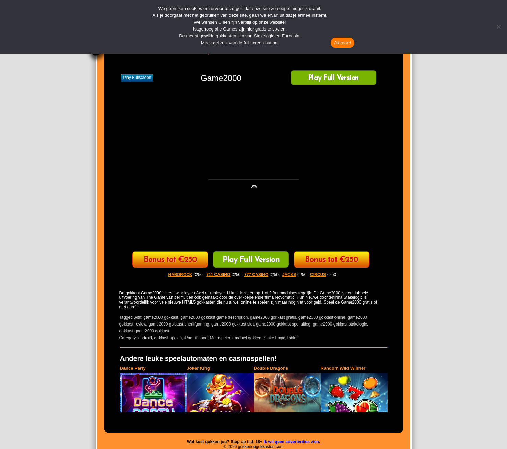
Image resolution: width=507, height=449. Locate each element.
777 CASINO (256, 274)
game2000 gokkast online (321, 317)
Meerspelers (221, 337)
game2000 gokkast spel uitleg (283, 324)
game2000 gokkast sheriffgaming (179, 324)
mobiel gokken (248, 337)
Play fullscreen (137, 77)
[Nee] (498, 26)
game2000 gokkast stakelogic (340, 324)
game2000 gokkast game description (214, 317)
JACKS (289, 274)
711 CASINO (218, 274)
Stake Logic (274, 337)
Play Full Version (333, 78)
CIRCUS (318, 274)
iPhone (201, 337)
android (145, 337)
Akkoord (342, 42)
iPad (188, 337)
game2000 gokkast (160, 317)
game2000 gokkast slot (232, 324)
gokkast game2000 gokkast (144, 331)
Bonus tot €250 (170, 260)
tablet (292, 337)
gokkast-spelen (168, 337)
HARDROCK (180, 274)
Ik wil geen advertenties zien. (291, 441)
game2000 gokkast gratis (273, 317)
